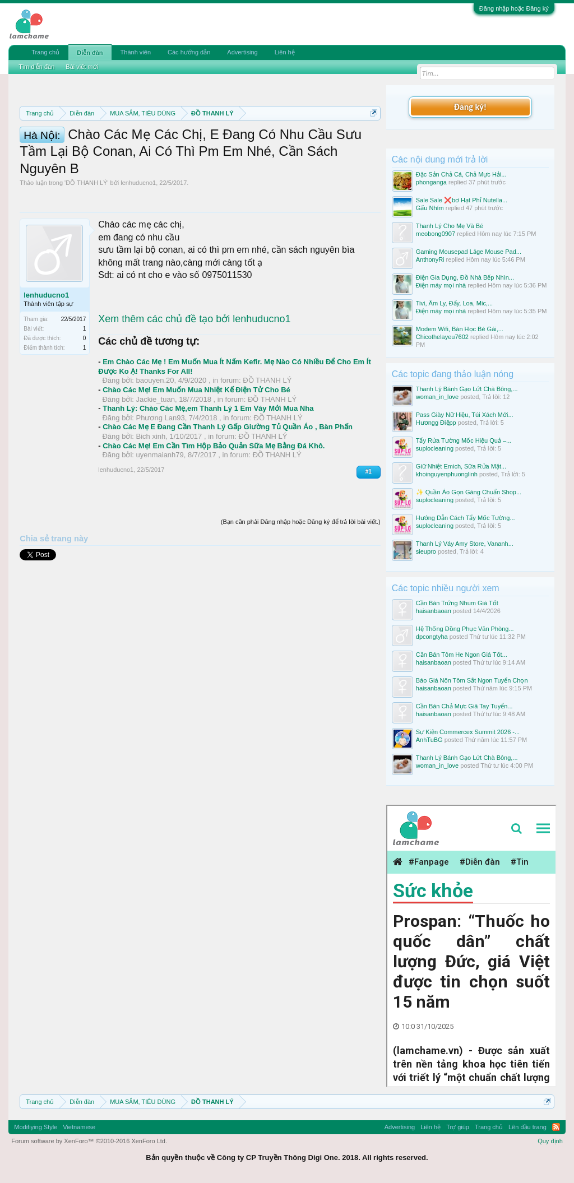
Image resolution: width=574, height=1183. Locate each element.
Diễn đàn (90, 52)
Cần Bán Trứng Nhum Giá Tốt (457, 603)
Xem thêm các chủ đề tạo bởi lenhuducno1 (194, 377)
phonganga (431, 182)
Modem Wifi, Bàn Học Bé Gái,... (459, 329)
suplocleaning (434, 448)
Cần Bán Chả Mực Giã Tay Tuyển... (464, 706)
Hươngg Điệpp (436, 422)
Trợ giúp (457, 1127)
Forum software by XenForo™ (89, 1141)
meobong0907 (435, 233)
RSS (556, 1127)
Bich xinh (151, 495)
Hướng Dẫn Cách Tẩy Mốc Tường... (465, 517)
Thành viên (136, 52)
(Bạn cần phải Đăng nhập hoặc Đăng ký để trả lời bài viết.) (301, 580)
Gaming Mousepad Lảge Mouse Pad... (468, 251)
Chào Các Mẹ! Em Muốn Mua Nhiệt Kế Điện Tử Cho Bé (196, 448)
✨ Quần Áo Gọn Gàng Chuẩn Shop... (468, 492)
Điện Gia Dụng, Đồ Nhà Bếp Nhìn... (465, 277)
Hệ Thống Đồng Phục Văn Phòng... (465, 628)
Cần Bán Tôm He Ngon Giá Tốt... (461, 654)
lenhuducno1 (138, 241)
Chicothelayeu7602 (442, 336)
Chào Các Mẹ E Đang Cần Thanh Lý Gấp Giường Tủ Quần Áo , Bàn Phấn (228, 485)
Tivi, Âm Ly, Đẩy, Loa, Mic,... (454, 303)
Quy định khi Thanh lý (199, 152)
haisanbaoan (433, 610)
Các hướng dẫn (189, 52)
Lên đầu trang (527, 1127)
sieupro (426, 551)
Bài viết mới (82, 66)
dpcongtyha (432, 636)
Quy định (550, 1141)
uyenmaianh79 (160, 513)
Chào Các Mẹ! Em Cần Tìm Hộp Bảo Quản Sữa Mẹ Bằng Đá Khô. (214, 504)
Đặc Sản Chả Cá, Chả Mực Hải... (461, 174)
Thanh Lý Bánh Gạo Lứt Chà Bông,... (467, 389)
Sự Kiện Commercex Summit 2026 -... (468, 732)
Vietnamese (79, 1127)
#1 (368, 530)
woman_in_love (437, 396)
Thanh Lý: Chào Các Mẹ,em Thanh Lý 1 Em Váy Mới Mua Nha (208, 467)
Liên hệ (285, 52)
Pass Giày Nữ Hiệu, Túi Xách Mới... (464, 414)
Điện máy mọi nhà (441, 285)
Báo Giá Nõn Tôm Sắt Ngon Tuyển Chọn (472, 680)
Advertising (242, 52)
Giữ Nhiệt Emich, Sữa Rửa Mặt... (461, 466)
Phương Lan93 (160, 476)
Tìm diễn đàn (36, 66)
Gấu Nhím (430, 208)
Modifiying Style (35, 1127)
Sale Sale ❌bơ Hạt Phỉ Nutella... (461, 200)
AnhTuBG (429, 739)
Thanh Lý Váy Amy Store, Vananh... (464, 543)
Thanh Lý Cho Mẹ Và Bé (449, 225)
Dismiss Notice (371, 139)
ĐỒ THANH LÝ (86, 241)
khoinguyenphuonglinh (447, 474)
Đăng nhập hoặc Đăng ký (514, 8)
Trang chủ (45, 52)
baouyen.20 (155, 439)
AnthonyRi (430, 259)
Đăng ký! (470, 106)
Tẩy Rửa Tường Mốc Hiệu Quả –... (464, 440)
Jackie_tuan (155, 457)
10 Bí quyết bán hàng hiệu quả (185, 164)
